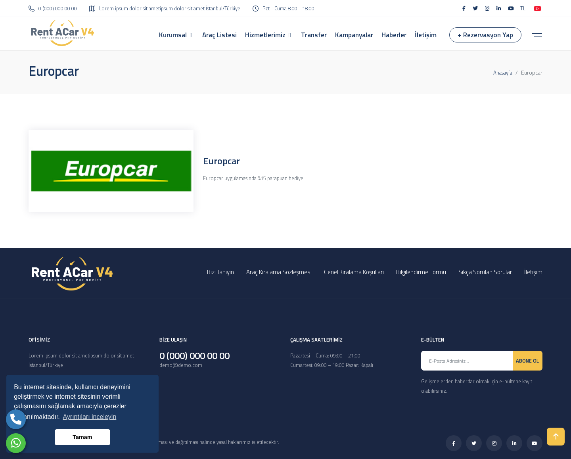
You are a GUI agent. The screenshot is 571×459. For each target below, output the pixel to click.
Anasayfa (502, 73)
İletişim (533, 272)
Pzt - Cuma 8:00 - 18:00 (283, 8)
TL (522, 8)
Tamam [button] (82, 437)
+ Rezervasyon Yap (485, 35)
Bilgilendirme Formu (421, 272)
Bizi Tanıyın (220, 272)
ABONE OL (527, 361)
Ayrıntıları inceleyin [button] (89, 416)
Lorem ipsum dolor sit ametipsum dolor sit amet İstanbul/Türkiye (164, 8)
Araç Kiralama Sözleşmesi (279, 272)
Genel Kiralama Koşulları (354, 272)
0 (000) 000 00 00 (53, 8)
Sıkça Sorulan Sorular (485, 272)
